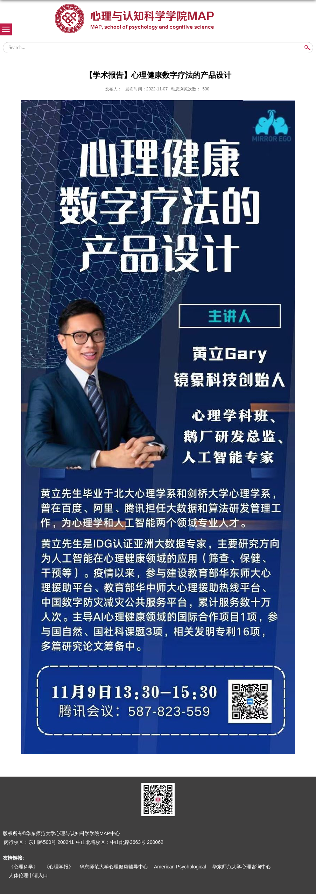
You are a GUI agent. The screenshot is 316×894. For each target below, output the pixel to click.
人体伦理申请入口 (28, 875)
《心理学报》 (58, 866)
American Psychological (180, 866)
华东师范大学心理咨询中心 (241, 866)
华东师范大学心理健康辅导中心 (113, 866)
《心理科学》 (23, 866)
